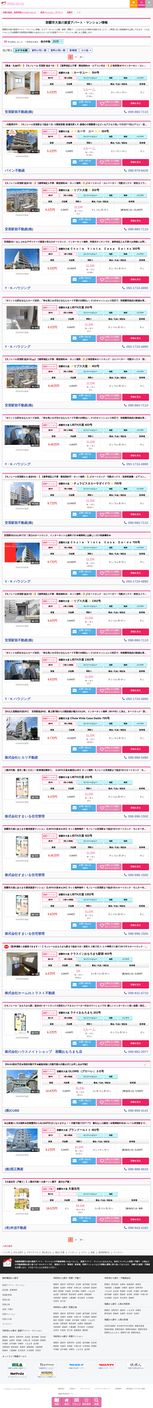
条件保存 (86, 1401)
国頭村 (94, 1288)
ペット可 (6, 1252)
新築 (93, 1252)
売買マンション (8, 1314)
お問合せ (72, 1389)
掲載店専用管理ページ (66, 1394)
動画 (125, 78)
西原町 (43, 1340)
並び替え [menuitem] (7, 50)
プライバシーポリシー (102, 1389)
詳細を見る (136, 103)
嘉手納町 (35, 1337)
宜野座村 (6, 1347)
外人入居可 (18, 1252)
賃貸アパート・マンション (13, 1285)
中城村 (5, 1344)
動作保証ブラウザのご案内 (135, 1389)
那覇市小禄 (125, 1333)
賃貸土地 (6, 1300)
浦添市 (12, 1337)
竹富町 (63, 1330)
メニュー (149, 3)
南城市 (5, 1350)
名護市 (12, 1340)
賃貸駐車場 (7, 1295)
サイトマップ (85, 1389)
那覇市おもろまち (111, 1333)
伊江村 (63, 1301)
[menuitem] (21, 50)
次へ (82, 57)
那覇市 (5, 1337)
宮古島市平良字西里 (125, 1326)
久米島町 (30, 1350)
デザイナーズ (32, 1252)
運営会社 (61, 1389)
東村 (55, 1291)
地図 (57, 1401)
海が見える (46, 1252)
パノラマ (140, 78)
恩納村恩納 (109, 1329)
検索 (96, 1401)
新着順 (73, 50)
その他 (84, 50)
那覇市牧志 (135, 1333)
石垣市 (38, 1350)
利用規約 (118, 1389)
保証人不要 (59, 1252)
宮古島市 (21, 1350)
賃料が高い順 (57, 50)
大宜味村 (35, 1340)
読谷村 (43, 1337)
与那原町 (39, 1347)
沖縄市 (20, 1344)
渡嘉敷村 (77, 1330)
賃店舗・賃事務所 (9, 1290)
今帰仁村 (26, 1340)
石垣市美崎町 (110, 1326)
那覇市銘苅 (119, 1329)
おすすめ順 (21, 50)
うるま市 (28, 1344)
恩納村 (5, 1340)
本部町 (19, 1340)
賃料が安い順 (39, 50)
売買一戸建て (8, 1309)
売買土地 (6, 1304)
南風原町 (30, 1347)
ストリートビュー (90, 78)
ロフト (84, 1252)
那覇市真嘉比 (131, 1329)
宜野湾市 (19, 1337)
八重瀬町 (13, 1350)
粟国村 (85, 1330)
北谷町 (27, 1337)
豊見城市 (14, 1347)
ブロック (76, 1401)
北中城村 (13, 1344)
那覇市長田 (142, 1329)
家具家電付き (104, 1252)
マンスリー (118, 1252)
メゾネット (73, 1252)
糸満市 (22, 1347)
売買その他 (7, 1319)
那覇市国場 (139, 1326)
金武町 (36, 1344)
